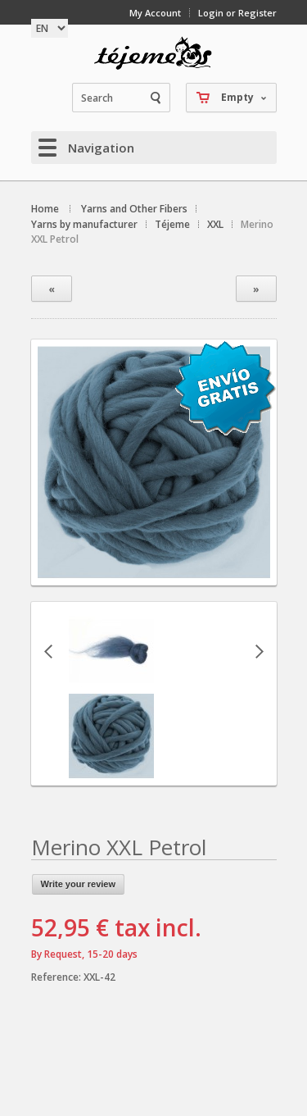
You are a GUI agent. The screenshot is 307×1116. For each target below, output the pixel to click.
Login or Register (237, 12)
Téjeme (172, 224)
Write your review (78, 884)
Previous (48, 651)
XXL (215, 224)
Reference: (57, 977)
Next (259, 651)
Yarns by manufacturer (84, 224)
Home (45, 209)
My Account (155, 12)
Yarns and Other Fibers (134, 209)
